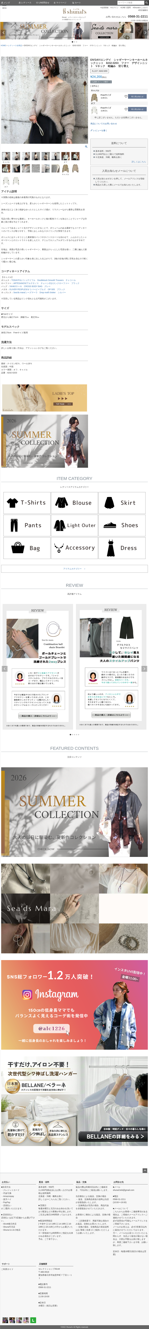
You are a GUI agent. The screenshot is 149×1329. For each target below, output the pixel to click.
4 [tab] (76, 734)
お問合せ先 (118, 1182)
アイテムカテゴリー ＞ (74, 569)
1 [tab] (72, 42)
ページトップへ (145, 1170)
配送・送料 (44, 1182)
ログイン (114, 8)
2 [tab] (74, 42)
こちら (52, 1199)
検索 (146, 3)
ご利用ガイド (7, 1269)
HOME (3, 46)
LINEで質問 (126, 8)
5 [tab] (78, 734)
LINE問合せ (42, 2)
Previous (3, 33)
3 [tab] (76, 42)
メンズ (5, 2)
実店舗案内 (143, 10)
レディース (25, 2)
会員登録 (104, 8)
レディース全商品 (15, 46)
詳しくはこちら (139, 162)
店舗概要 (43, 1264)
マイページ (60, 2)
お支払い (6, 1182)
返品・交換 (81, 1182)
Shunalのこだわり (141, 8)
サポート (6, 1264)
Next (145, 33)
